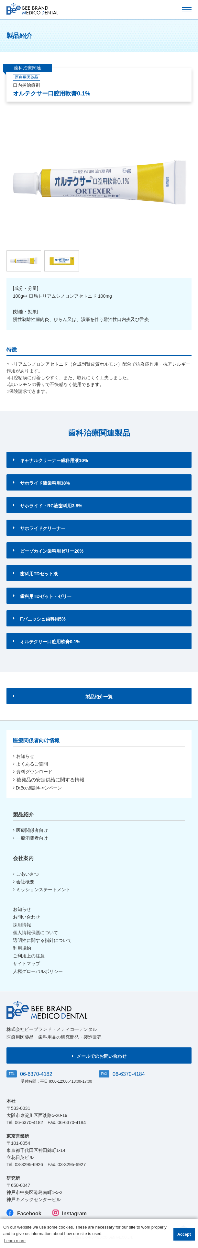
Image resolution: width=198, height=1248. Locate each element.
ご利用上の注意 (29, 955)
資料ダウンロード (32, 771)
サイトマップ (26, 963)
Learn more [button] (15, 1240)
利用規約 (22, 948)
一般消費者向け (30, 838)
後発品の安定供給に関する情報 (48, 779)
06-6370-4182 (36, 1074)
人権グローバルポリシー (38, 971)
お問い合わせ (26, 917)
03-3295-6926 (29, 1164)
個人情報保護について (35, 932)
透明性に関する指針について (42, 940)
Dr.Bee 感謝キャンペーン (37, 787)
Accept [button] (184, 1234)
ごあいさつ (26, 874)
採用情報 (22, 924)
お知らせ (23, 756)
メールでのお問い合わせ (99, 1056)
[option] (99, 182)
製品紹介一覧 (63, 696)
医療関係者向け (30, 830)
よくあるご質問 (30, 764)
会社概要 (23, 881)
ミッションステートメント (42, 889)
